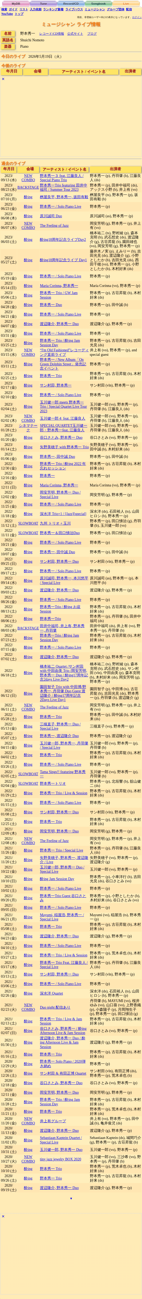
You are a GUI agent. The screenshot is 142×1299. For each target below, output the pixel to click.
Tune (43, 3)
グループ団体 (115, 9)
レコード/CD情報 (51, 34)
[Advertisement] (71, 119)
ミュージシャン (95, 9)
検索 (4, 9)
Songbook (98, 3)
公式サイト (75, 34)
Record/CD (71, 3)
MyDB (16, 3)
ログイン (137, 17)
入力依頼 (35, 9)
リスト (23, 9)
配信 (129, 9)
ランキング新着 (53, 9)
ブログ (92, 34)
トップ (19, 13)
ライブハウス (74, 9)
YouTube (7, 13)
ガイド (13, 9)
